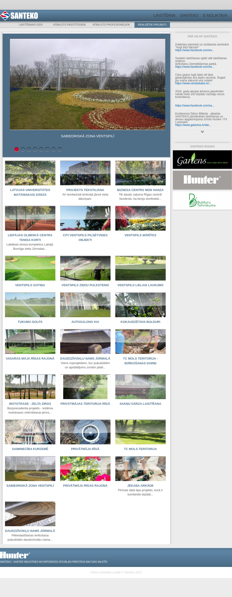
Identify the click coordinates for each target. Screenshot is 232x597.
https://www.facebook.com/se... (194, 66)
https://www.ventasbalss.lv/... (193, 83)
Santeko (189, 16)
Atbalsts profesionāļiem (111, 24)
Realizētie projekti (152, 24)
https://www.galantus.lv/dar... (193, 125)
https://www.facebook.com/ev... (194, 50)
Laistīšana (164, 16)
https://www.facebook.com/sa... (194, 105)
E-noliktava (215, 16)
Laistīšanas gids (31, 24)
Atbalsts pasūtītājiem (69, 24)
